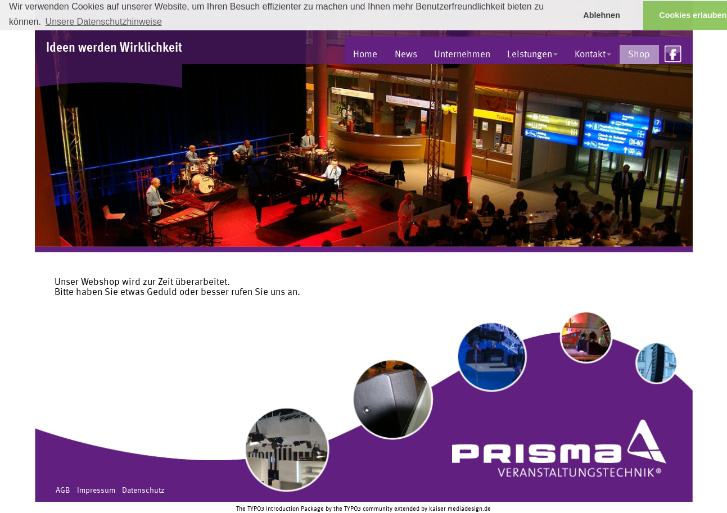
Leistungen (532, 55)
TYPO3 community (368, 509)
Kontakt (593, 55)
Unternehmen (462, 55)
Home (365, 55)
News (406, 55)
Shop (639, 55)
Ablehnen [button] (601, 15)
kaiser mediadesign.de (460, 509)
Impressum (96, 490)
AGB (63, 490)
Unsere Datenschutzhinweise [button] (104, 21)
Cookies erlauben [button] (692, 15)
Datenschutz (143, 490)
